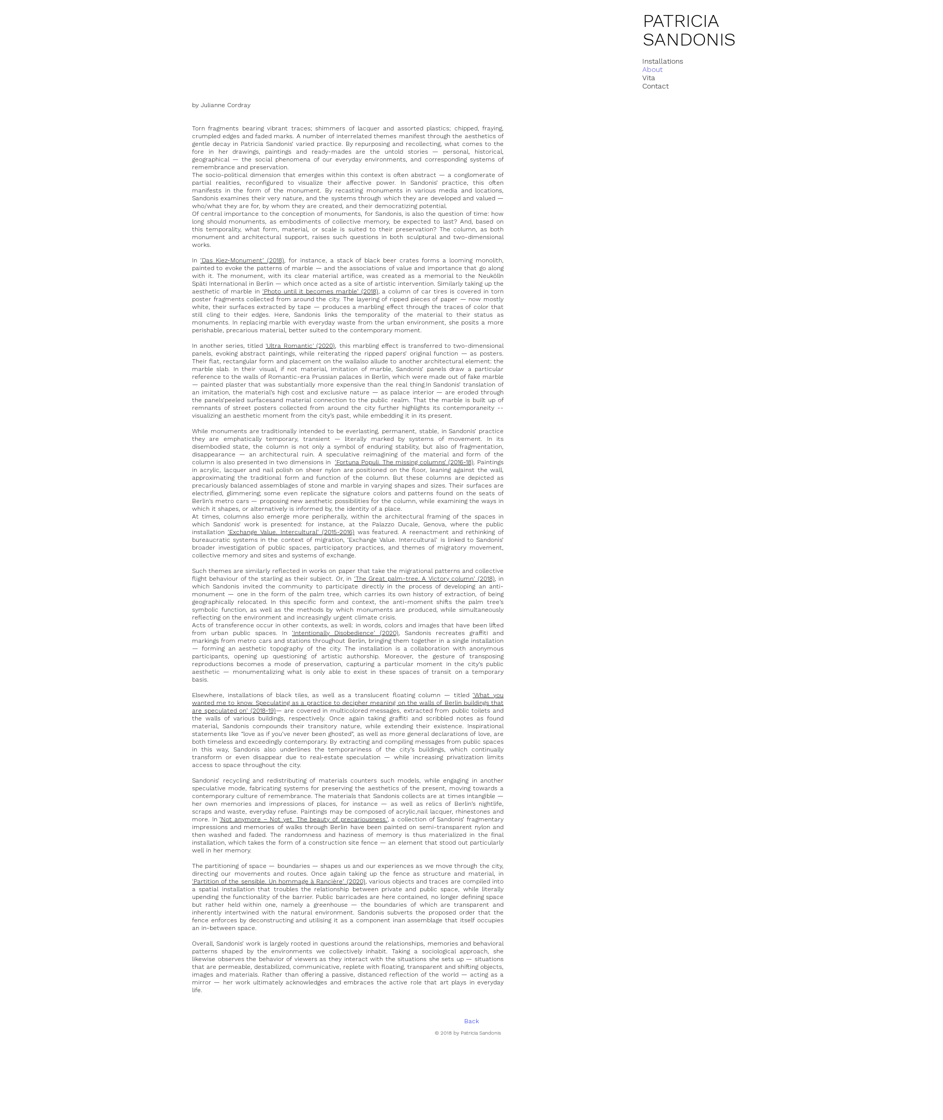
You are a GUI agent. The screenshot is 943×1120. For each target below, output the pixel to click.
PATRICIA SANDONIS (689, 30)
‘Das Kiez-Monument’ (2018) (242, 260)
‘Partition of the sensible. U (232, 881)
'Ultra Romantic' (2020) (300, 345)
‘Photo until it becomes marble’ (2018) (320, 291)
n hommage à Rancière (308, 881)
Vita (648, 77)
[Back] (471, 1021)
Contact (655, 86)
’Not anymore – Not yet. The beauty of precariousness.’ (303, 819)
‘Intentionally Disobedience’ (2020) (345, 633)
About (652, 69)
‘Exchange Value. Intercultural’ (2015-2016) (291, 532)
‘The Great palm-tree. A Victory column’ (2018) (424, 578)
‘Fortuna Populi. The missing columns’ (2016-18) (404, 462)
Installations (662, 61)
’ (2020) (354, 881)
